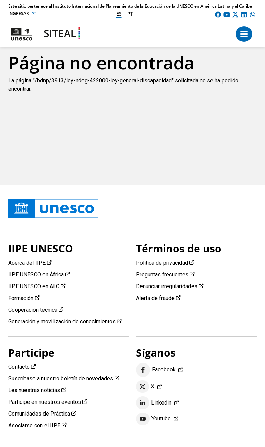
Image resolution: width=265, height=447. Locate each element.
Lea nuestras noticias (34, 390)
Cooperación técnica (32, 310)
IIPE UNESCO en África (36, 274)
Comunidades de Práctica (39, 413)
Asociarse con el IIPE (34, 425)
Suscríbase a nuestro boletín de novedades (60, 378)
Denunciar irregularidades (166, 286)
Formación (20, 298)
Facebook (156, 370)
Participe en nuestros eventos (44, 402)
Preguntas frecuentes (162, 274)
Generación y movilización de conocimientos (62, 321)
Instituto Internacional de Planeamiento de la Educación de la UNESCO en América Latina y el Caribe (152, 6)
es (119, 13)
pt (130, 13)
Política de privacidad (162, 263)
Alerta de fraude (155, 298)
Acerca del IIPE (27, 263)
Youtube (153, 419)
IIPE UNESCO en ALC (33, 286)
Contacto (19, 366)
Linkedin (153, 402)
